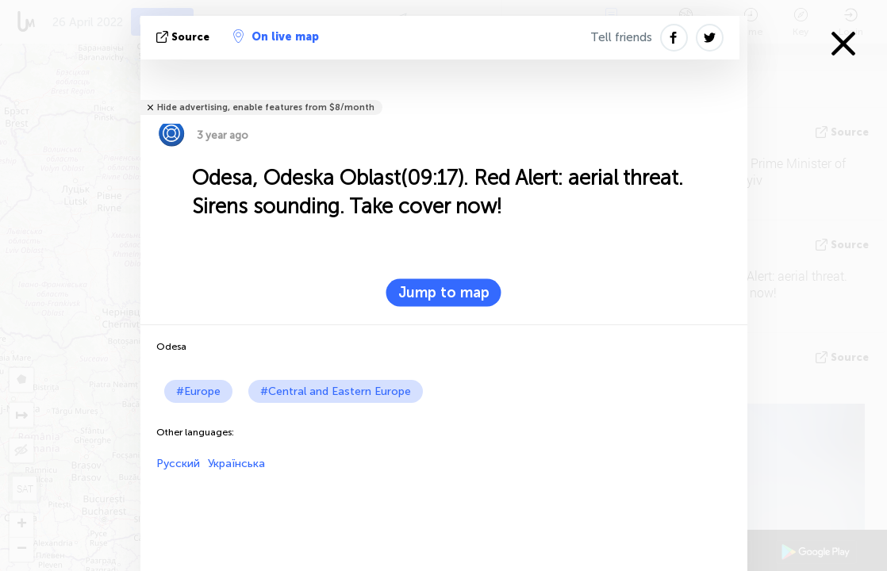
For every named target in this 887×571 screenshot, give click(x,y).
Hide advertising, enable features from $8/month (265, 107)
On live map (276, 36)
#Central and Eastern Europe (335, 391)
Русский (178, 463)
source (184, 37)
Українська (236, 463)
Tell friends (621, 37)
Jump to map (444, 292)
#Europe (198, 391)
